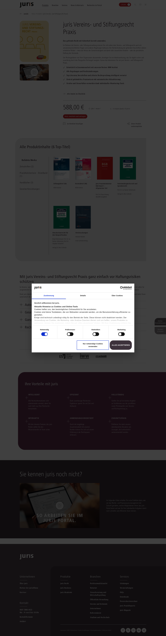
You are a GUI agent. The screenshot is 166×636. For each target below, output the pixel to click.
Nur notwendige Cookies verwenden (93, 345)
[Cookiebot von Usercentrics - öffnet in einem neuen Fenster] (122, 288)
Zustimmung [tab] (49, 296)
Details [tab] (83, 296)
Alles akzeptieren (121, 345)
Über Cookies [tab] (117, 296)
